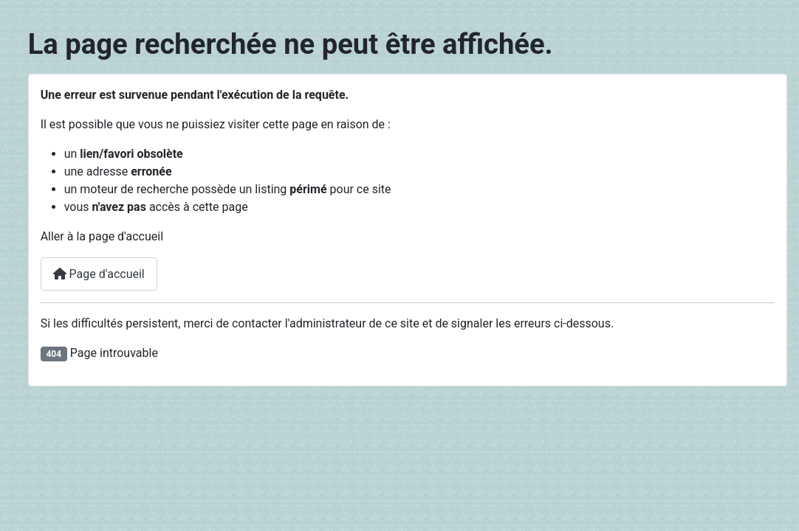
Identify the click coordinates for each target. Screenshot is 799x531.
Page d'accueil (99, 274)
